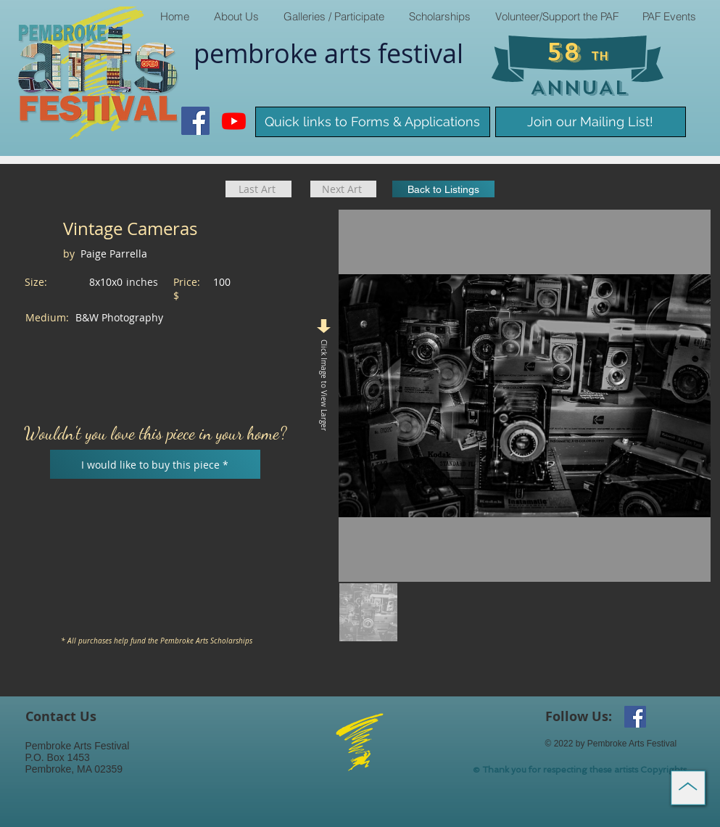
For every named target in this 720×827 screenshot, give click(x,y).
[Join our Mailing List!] (590, 122)
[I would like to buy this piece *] (155, 464)
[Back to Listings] (443, 189)
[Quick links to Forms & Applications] (372, 122)
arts (351, 53)
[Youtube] (234, 121)
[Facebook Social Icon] (195, 121)
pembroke (259, 53)
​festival (420, 53)
